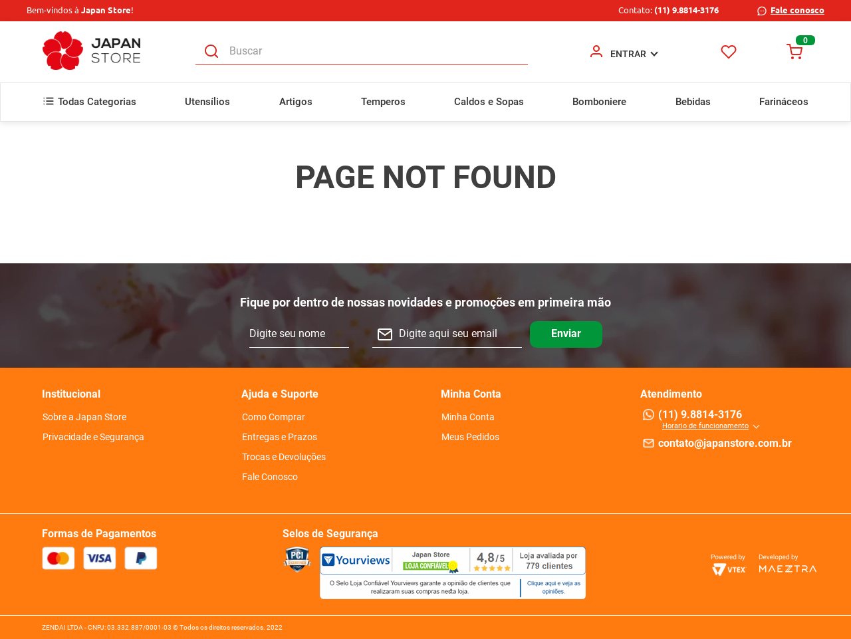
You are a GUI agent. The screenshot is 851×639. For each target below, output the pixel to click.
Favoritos (729, 51)
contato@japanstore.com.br (725, 443)
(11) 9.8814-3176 (686, 10)
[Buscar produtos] (211, 51)
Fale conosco (797, 10)
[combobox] (361, 51)
